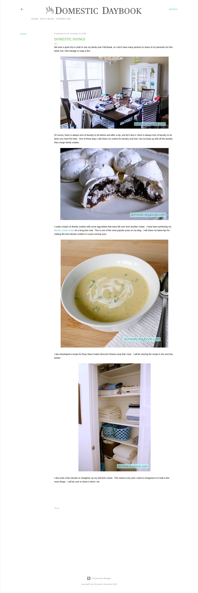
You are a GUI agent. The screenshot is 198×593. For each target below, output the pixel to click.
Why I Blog (47, 18)
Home (34, 18)
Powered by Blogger (99, 578)
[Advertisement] (114, 539)
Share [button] (23, 33)
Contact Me (63, 18)
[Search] (173, 9)
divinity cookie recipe (64, 230)
